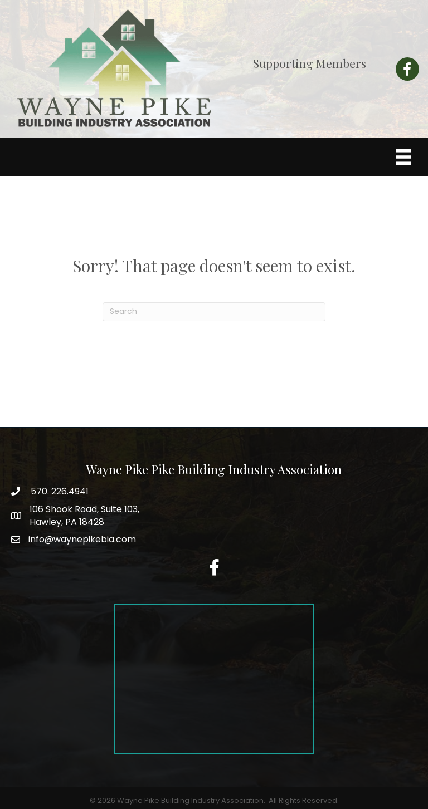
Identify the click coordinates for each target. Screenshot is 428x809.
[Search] (214, 311)
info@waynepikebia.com (82, 539)
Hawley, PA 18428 (84, 515)
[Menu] (403, 157)
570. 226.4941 (58, 491)
